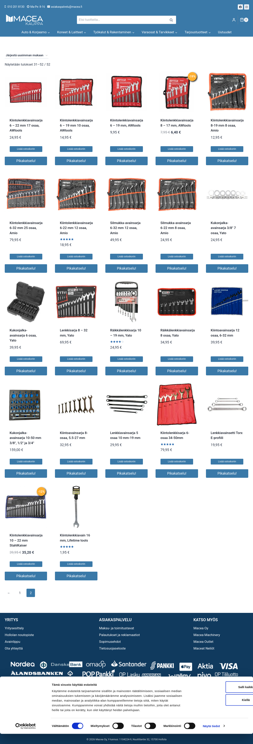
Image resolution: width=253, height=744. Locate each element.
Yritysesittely (14, 628)
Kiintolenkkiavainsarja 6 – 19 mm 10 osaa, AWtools (76, 125)
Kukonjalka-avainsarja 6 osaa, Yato (23, 335)
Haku (172, 20)
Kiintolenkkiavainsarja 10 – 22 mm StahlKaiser (26, 540)
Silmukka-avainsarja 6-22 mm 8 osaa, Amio (175, 228)
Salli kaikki (220, 697)
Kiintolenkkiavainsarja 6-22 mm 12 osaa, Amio (76, 228)
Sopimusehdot (110, 642)
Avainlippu (12, 642)
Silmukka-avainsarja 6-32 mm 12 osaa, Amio (125, 228)
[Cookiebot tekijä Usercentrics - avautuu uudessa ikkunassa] (25, 736)
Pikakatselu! (26, 161)
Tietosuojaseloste (112, 648)
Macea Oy (201, 628)
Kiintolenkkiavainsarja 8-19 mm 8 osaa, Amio (227, 125)
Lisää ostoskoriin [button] (26, 149)
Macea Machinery (207, 635)
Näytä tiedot (211, 736)
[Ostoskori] (244, 20)
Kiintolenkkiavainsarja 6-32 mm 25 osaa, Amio (26, 228)
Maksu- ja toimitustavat (116, 628)
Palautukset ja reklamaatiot (119, 635)
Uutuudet (225, 32)
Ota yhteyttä (14, 648)
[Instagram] (246, 7)
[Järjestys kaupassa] (26, 55)
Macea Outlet (203, 642)
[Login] (234, 20)
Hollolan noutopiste (19, 635)
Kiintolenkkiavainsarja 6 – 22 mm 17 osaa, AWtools (26, 125)
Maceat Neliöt (204, 648)
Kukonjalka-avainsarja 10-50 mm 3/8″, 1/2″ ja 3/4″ (25, 438)
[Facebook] (240, 7)
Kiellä (220, 710)
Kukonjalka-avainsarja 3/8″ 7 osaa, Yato (223, 228)
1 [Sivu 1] (20, 593)
